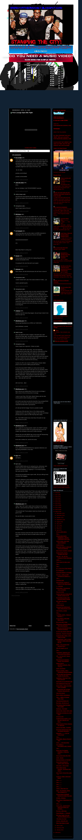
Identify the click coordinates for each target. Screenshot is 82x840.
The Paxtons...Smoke (61, 610)
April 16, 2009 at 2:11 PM (22, 442)
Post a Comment (16, 595)
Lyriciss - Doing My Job (62, 821)
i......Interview (59, 586)
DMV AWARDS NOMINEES (60, 207)
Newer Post (12, 625)
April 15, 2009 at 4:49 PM (22, 307)
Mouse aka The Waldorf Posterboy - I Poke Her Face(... (62, 752)
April (58, 530)
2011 (56, 507)
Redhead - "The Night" (61, 708)
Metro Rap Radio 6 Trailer (62, 823)
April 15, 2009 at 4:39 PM (22, 286)
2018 (56, 492)
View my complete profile (61, 341)
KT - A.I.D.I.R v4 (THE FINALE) (64, 568)
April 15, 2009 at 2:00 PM (22, 253)
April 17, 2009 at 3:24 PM (22, 461)
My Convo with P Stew (61, 622)
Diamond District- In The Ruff (63, 760)
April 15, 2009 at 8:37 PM (22, 341)
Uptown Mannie (60, 605)
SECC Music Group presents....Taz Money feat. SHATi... (63, 769)
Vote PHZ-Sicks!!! (60, 693)
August (58, 521)
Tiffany (57, 330)
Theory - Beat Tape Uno (62, 788)
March (58, 825)
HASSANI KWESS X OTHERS (63, 572)
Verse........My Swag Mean (62, 742)
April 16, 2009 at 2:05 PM (22, 422)
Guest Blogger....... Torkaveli (63, 813)
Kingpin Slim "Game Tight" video (64, 710)
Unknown (18, 269)
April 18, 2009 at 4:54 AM (22, 592)
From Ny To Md (60, 592)
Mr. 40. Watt (19, 157)
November (59, 515)
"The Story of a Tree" (61, 818)
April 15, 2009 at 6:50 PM (22, 317)
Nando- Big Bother (60, 668)
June (58, 526)
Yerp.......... (59, 780)
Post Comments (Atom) (22, 629)
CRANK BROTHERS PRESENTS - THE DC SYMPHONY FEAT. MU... (63, 537)
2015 (56, 499)
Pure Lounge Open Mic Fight (22, 112)
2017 (56, 494)
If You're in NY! (60, 716)
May (58, 528)
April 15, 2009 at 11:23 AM (22, 211)
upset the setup (20, 182)
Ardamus (18, 310)
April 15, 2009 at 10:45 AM (22, 203)
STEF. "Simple (59, 757)
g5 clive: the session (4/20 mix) (63, 631)
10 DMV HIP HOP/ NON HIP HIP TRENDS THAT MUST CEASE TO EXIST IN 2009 (62, 194)
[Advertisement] (30, 611)
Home (30, 625)
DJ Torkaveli (19, 231)
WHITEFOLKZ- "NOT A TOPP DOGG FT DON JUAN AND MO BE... (63, 641)
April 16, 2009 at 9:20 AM (22, 386)
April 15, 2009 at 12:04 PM (22, 228)
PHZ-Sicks (18, 214)
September (59, 519)
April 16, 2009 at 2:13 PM (22, 452)
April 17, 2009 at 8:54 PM (22, 500)
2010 (56, 509)
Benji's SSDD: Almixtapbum (63, 695)
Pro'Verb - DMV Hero (61, 811)
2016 (56, 496)
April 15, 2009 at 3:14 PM (22, 266)
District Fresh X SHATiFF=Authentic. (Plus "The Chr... (63, 665)
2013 (56, 503)
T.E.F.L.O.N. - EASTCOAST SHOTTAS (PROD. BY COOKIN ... (63, 807)
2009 (56, 511)
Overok (17, 256)
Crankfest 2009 (60, 580)
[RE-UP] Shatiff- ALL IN (62, 648)
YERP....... (58, 560)
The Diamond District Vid (62, 701)
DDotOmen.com (20, 320)
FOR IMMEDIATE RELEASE (63, 683)
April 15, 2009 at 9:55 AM (22, 191)
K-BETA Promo (60, 545)
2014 (56, 501)
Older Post (47, 625)
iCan (17, 455)
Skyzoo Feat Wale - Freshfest (63, 727)
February (59, 827)
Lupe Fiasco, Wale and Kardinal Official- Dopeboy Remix (66, 235)
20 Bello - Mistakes (61, 798)
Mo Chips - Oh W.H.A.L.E (62, 703)
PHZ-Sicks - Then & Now (62, 765)
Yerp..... (58, 578)
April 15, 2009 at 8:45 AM (22, 179)
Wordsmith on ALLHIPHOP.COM (64, 681)
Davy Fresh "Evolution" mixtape (64, 550)
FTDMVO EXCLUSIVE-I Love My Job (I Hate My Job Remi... (63, 720)
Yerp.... (58, 534)
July (58, 523)
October (59, 517)
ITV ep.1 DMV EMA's (61, 532)
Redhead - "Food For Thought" (63, 633)
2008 (56, 832)
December (59, 513)
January (59, 829)
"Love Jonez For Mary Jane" (63, 562)
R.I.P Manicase (60, 570)
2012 (56, 505)
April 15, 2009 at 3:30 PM (22, 274)
